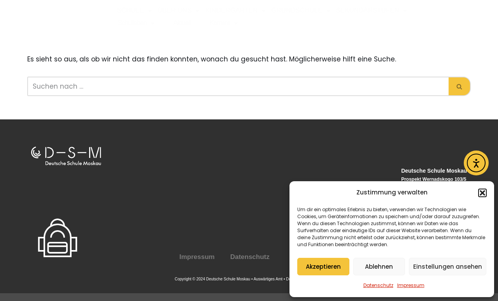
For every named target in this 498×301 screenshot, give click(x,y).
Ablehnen (379, 266)
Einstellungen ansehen (447, 266)
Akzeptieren (323, 266)
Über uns (179, 11)
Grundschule (300, 11)
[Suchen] (238, 86)
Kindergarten (235, 11)
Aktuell (182, 22)
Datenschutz (378, 285)
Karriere (224, 23)
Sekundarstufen (371, 11)
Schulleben (136, 23)
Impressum (410, 285)
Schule (134, 11)
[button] (482, 193)
